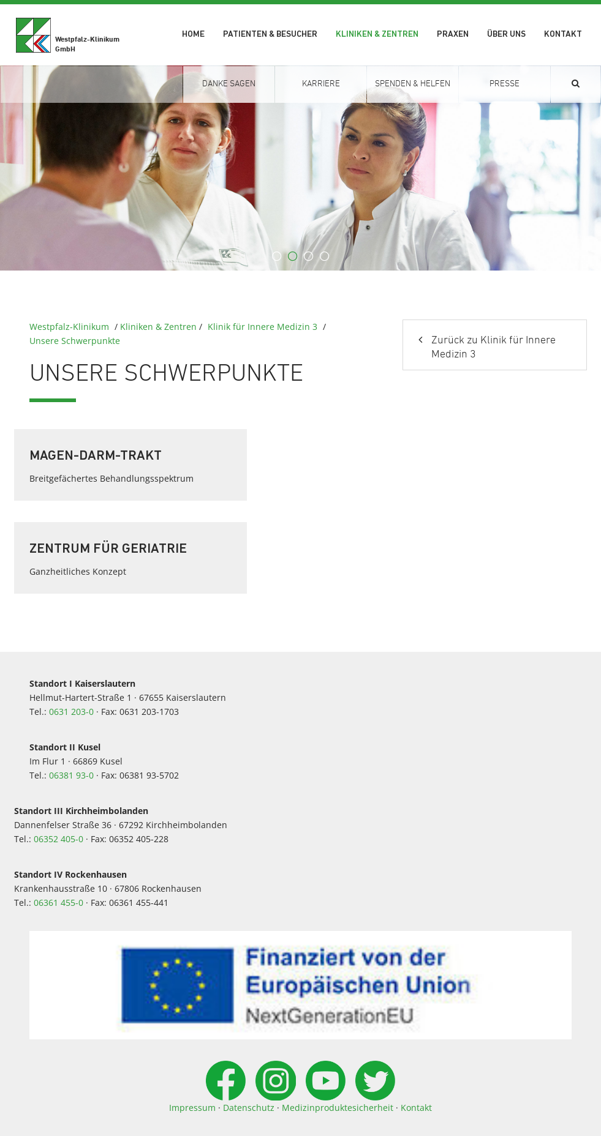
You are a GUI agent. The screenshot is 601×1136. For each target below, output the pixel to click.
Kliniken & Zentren (377, 34)
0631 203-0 (71, 711)
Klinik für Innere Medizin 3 (262, 326)
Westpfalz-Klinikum (69, 326)
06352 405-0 (58, 839)
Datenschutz (248, 1107)
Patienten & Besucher (270, 34)
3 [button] (309, 256)
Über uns (506, 34)
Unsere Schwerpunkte (74, 340)
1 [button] (277, 256)
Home (193, 34)
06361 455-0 (58, 902)
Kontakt (563, 34)
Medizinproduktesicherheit (337, 1107)
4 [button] (325, 256)
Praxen (453, 34)
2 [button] (293, 256)
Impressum (192, 1107)
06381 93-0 (71, 775)
